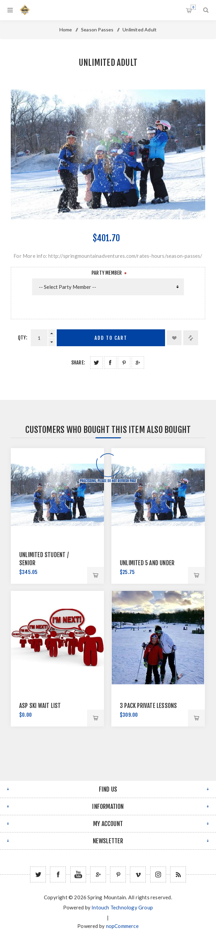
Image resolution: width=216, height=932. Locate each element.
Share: (78, 362)
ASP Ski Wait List (40, 705)
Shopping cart (193, 7)
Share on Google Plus (138, 362)
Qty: (22, 337)
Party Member (106, 273)
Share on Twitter (96, 362)
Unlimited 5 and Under (147, 563)
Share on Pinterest (124, 362)
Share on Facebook (110, 362)
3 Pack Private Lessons (148, 705)
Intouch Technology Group (122, 907)
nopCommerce (122, 926)
